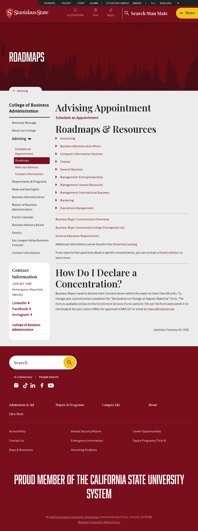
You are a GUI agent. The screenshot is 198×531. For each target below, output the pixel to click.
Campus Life (111, 405)
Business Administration (28, 197)
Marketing (67, 200)
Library (137, 3)
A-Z (153, 3)
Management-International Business (84, 192)
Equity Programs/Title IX (149, 440)
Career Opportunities (147, 431)
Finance (65, 161)
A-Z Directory (23, 377)
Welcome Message (24, 123)
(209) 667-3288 (22, 284)
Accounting (67, 138)
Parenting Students (84, 450)
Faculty (66, 3)
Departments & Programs (29, 181)
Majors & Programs (69, 405)
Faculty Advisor (169, 252)
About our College (24, 130)
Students (49, 3)
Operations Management (77, 208)
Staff (81, 3)
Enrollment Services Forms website (119, 304)
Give (95, 15)
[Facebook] (43, 387)
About (152, 405)
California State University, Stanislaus (74, 517)
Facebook (20, 308)
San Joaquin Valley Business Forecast (30, 242)
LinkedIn (19, 302)
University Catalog (125, 244)
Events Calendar (22, 217)
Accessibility (17, 431)
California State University (137, 479)
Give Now (16, 414)
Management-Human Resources (81, 185)
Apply (110, 15)
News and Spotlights (25, 189)
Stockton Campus (117, 3)
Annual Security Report (86, 431)
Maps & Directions (21, 450)
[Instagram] (17, 387)
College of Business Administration (29, 108)
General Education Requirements (77, 236)
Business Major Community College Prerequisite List (90, 227)
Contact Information (29, 174)
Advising (22, 91)
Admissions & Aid (21, 405)
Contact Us (16, 440)
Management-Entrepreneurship (81, 177)
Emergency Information (87, 440)
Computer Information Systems (81, 154)
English (166, 3)
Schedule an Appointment (77, 117)
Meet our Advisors (26, 167)
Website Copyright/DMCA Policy (99, 522)
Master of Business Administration (24, 207)
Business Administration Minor (80, 146)
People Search (48, 377)
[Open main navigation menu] (187, 13)
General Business (71, 169)
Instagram (20, 314)
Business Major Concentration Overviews (82, 219)
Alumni (94, 3)
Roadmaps (22, 160)
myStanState (75, 15)
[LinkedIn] (33, 387)
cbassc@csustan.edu (160, 309)
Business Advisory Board (28, 225)
